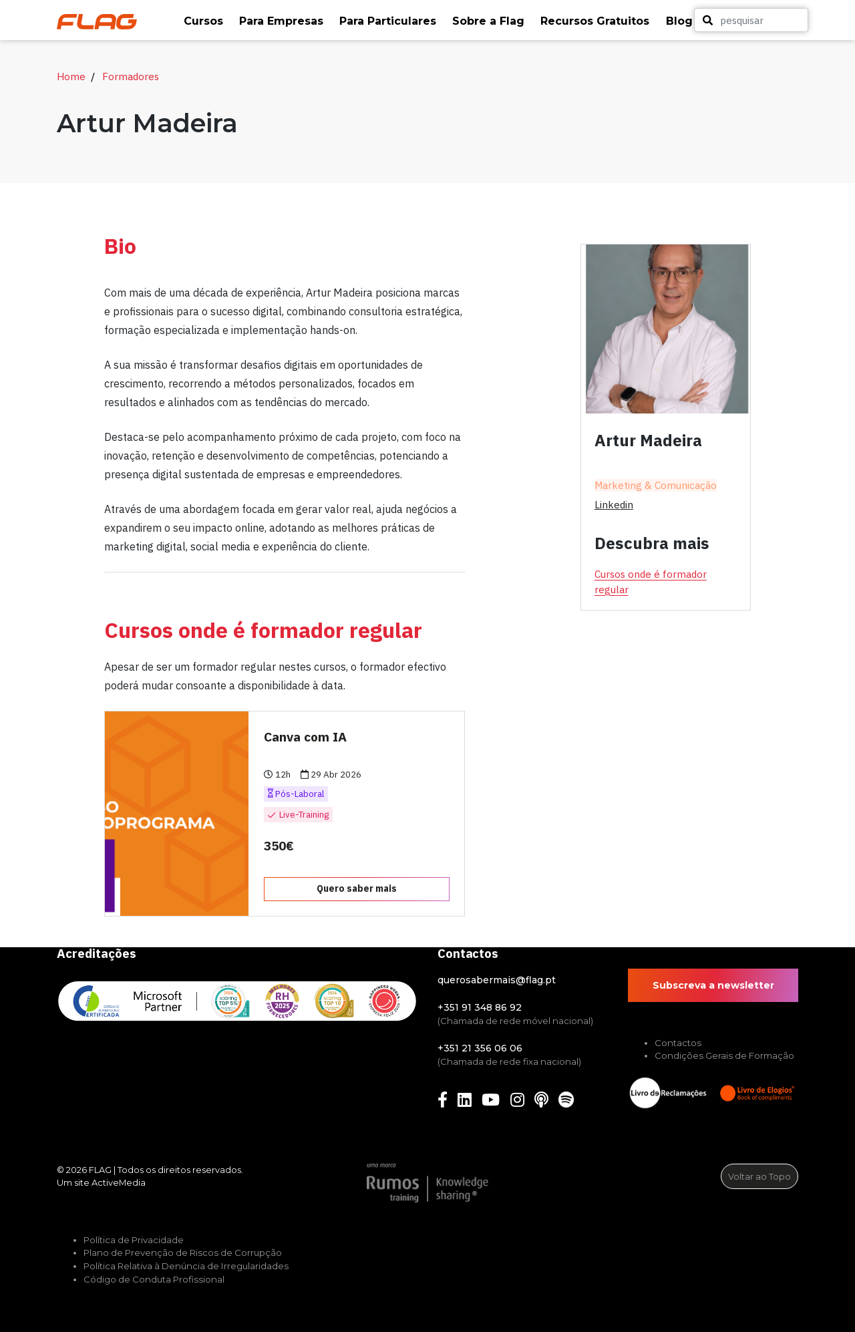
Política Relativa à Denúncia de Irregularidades (186, 1266)
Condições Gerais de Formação (724, 1055)
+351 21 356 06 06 (480, 1048)
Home (71, 76)
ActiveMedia (119, 1182)
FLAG (100, 1169)
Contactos (678, 1042)
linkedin (613, 504)
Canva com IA (305, 736)
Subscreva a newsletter (713, 985)
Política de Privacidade (133, 1239)
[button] (204, 21)
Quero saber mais (357, 888)
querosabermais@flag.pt (497, 980)
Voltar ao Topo (759, 1176)
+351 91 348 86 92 (480, 1007)
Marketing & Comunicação (655, 485)
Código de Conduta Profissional (153, 1279)
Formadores (130, 76)
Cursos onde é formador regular (650, 581)
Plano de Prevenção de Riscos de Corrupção (182, 1252)
